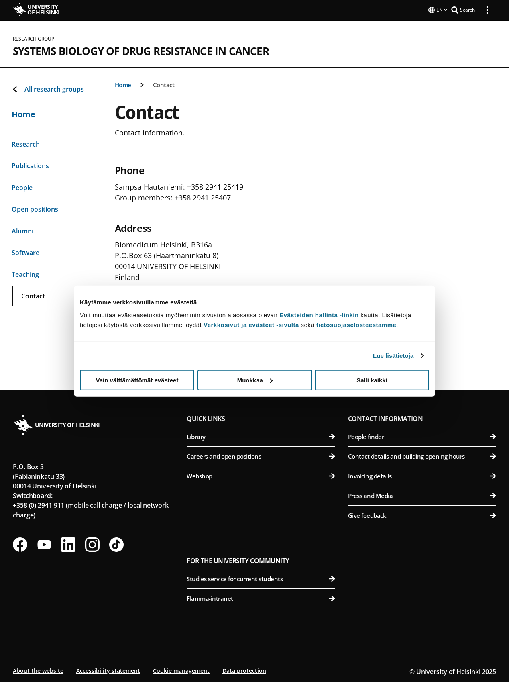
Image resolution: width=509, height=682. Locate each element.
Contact (164, 84)
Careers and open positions (261, 455)
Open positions (35, 208)
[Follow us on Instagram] (92, 544)
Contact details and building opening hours (422, 455)
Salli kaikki (371, 379)
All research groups (48, 88)
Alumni (22, 230)
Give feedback (422, 514)
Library (261, 436)
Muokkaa (255, 379)
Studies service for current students (261, 578)
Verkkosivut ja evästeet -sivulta (251, 324)
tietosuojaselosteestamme (356, 324)
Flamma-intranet (261, 598)
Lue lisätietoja (393, 355)
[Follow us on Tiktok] (116, 544)
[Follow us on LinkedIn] (68, 544)
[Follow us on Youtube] (44, 544)
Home (123, 84)
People (22, 186)
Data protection (244, 670)
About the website (38, 670)
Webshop (261, 475)
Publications (30, 165)
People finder (422, 436)
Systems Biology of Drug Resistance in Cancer (141, 50)
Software (25, 251)
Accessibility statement (108, 670)
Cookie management (181, 670)
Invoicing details (422, 475)
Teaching (25, 273)
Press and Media (422, 495)
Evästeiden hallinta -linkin (319, 314)
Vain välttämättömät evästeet (137, 379)
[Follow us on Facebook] (20, 544)
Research (26, 143)
